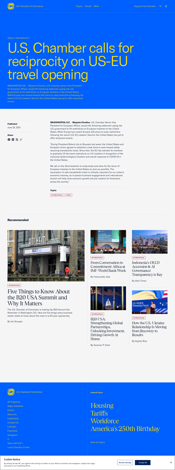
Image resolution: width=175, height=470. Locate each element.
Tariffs (99, 413)
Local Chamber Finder (18, 447)
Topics (79, 6)
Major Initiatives (15, 406)
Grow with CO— (15, 443)
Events (88, 6)
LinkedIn (11, 426)
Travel (68, 195)
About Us (12, 414)
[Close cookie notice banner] (171, 462)
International (22, 37)
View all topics (98, 442)
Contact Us (12, 422)
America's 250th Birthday (125, 428)
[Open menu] (166, 6)
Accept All (143, 462)
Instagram (12, 435)
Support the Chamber (145, 6)
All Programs (13, 401)
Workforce (105, 421)
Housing (102, 405)
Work (96, 6)
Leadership (13, 418)
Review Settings (125, 462)
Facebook (12, 430)
